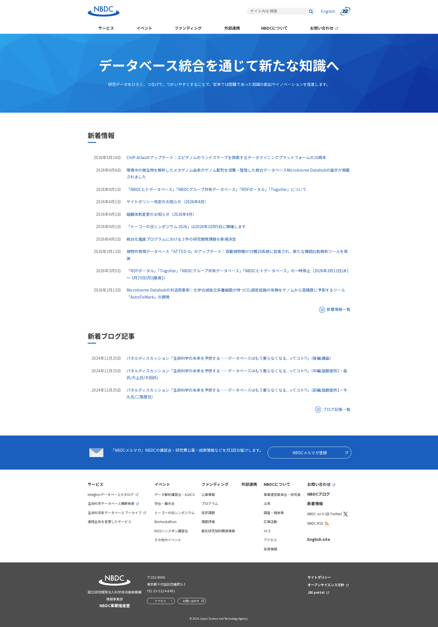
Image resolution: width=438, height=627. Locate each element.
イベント (144, 28)
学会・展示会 (164, 503)
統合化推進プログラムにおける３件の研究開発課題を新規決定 (181, 239)
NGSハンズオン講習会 (171, 530)
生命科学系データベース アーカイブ (115, 512)
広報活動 (270, 521)
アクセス (270, 539)
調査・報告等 (274, 512)
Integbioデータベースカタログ (111, 494)
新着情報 (315, 503)
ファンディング (188, 28)
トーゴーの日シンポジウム (174, 512)
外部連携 (232, 28)
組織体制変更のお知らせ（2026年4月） (161, 214)
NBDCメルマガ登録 (309, 452)
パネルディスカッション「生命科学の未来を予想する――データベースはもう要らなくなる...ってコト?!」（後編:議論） (230, 358)
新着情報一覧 (338, 309)
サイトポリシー (319, 577)
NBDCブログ (318, 494)
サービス (106, 28)
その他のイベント (167, 539)
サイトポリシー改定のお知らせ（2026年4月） (167, 201)
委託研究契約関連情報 (218, 530)
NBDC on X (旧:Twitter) (324, 513)
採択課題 (208, 512)
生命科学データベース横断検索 (111, 503)
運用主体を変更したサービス (109, 521)
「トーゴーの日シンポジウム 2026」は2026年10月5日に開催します (186, 226)
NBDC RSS (315, 523)
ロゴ (267, 530)
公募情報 (208, 494)
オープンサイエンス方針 (326, 584)
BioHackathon (165, 521)
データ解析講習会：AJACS (174, 494)
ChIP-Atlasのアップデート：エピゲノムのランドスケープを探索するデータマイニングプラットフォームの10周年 (226, 157)
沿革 (267, 503)
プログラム (209, 503)
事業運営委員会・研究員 (282, 494)
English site (318, 539)
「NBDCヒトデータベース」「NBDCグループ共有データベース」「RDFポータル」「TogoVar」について (216, 189)
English (328, 11)
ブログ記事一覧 (336, 409)
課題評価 (208, 521)
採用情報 (270, 548)
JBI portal (316, 592)
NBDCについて (274, 28)
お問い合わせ (322, 28)
